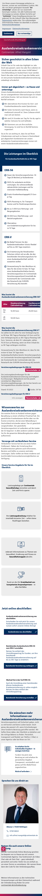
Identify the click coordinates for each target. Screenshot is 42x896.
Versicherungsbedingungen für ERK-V (15, 394)
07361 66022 (14, 831)
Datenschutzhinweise (21, 29)
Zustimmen (8, 33)
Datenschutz (7, 20)
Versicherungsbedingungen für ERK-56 (16, 367)
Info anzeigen (17, 398)
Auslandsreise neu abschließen (20, 632)
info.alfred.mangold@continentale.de (24, 835)
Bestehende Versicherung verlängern (20, 666)
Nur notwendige (24, 33)
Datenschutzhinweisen (11, 25)
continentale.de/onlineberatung (13, 885)
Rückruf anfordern (22, 771)
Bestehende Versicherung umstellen (20, 698)
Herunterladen (32, 370)
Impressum (6, 29)
